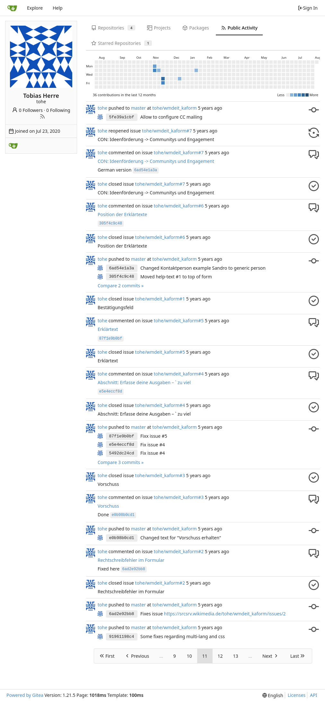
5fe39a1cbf (121, 117)
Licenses (297, 695)
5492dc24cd (121, 453)
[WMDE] (13, 145)
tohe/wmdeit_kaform (174, 108)
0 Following (58, 110)
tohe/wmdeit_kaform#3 (160, 475)
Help (58, 8)
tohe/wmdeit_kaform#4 (179, 374)
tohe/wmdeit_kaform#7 (167, 131)
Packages (195, 28)
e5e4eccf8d (121, 444)
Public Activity (239, 28)
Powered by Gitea (24, 695)
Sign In (308, 8)
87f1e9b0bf (121, 436)
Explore (35, 8)
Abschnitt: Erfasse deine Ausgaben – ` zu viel (144, 382)
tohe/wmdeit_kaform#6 (179, 206)
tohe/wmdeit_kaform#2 (179, 551)
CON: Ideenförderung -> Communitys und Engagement (156, 161)
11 (204, 656)
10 (189, 656)
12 (220, 656)
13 (235, 656)
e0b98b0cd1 (121, 538)
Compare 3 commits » (121, 462)
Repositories (113, 28)
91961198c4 (121, 636)
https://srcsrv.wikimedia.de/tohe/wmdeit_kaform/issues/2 (224, 614)
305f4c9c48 (121, 276)
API (313, 695)
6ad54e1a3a (121, 268)
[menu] (272, 695)
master (138, 108)
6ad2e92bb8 (121, 614)
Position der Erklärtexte (122, 214)
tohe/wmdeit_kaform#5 (179, 320)
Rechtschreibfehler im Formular (131, 560)
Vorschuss (108, 506)
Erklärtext (108, 329)
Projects (159, 28)
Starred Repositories (121, 43)
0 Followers (27, 110)
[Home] (12, 8)
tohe (102, 108)
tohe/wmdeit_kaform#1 (160, 299)
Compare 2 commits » (121, 286)
